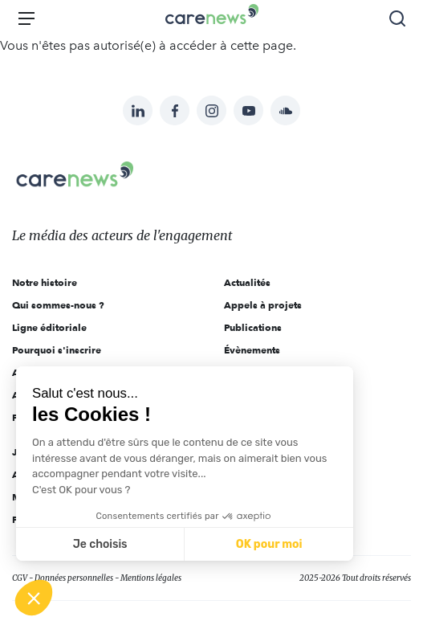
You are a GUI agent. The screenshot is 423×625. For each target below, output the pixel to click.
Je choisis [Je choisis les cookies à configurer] (100, 544)
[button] (33, 597)
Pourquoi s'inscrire (56, 350)
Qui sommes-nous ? (58, 305)
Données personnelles (74, 578)
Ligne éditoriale (49, 327)
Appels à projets (263, 305)
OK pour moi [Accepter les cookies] (269, 544)
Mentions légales (150, 578)
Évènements (252, 350)
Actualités (247, 282)
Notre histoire (44, 282)
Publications (253, 327)
